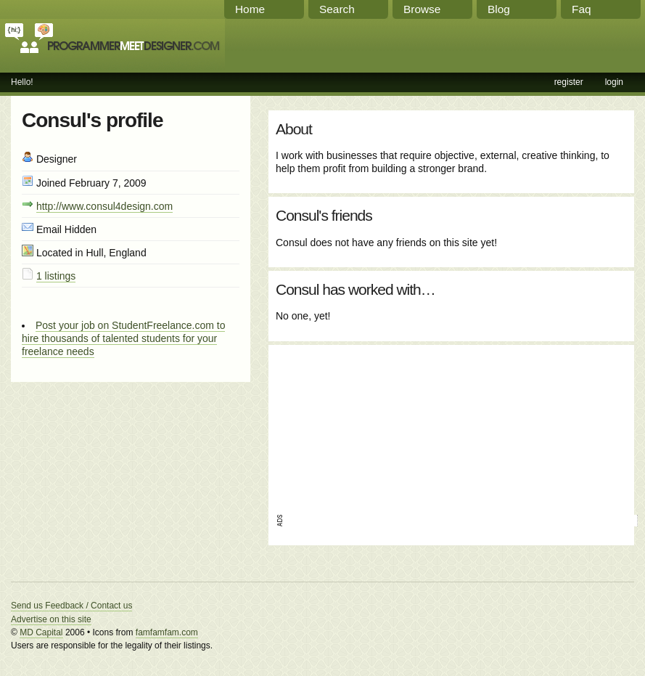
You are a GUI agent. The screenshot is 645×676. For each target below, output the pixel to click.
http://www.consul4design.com (104, 206)
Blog (499, 9)
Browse (421, 9)
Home (250, 9)
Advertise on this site (51, 619)
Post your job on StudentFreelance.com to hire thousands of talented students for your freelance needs (123, 338)
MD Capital (41, 632)
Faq (581, 9)
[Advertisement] (351, 424)
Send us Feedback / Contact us (71, 605)
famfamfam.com (167, 632)
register (568, 82)
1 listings (55, 276)
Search (337, 9)
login (614, 82)
